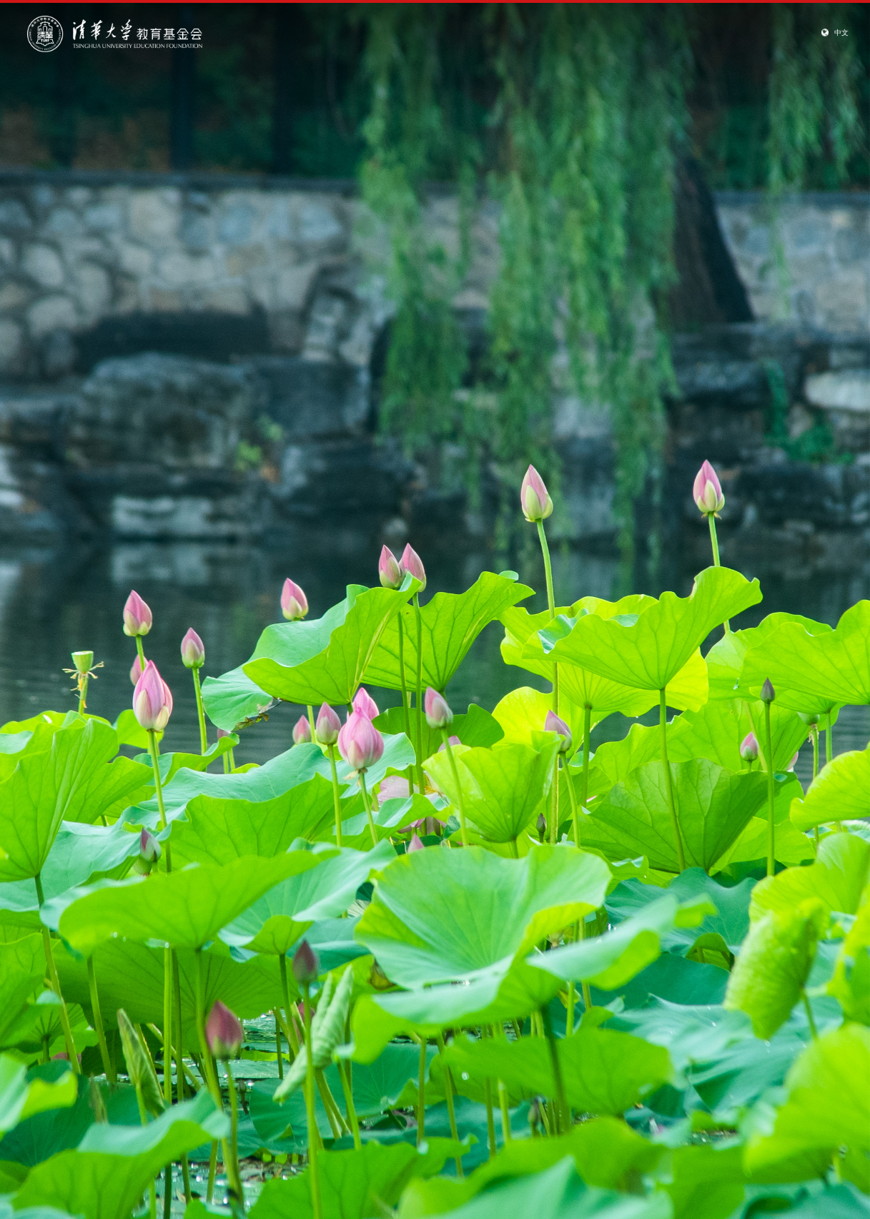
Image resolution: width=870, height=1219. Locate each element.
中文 (841, 32)
